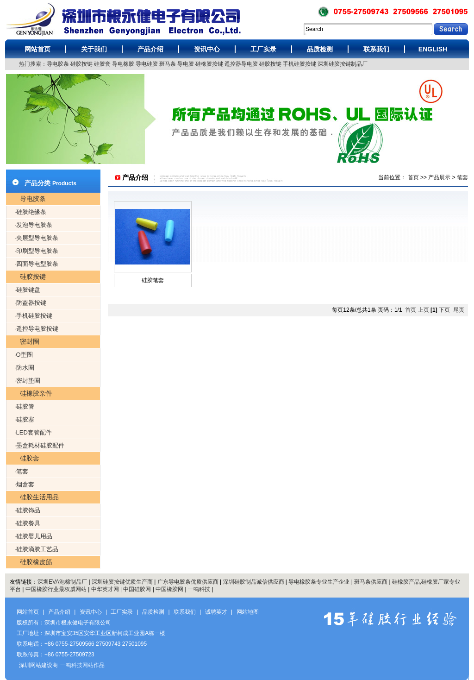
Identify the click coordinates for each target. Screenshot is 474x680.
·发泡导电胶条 (33, 224)
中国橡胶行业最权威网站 (56, 589)
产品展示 (439, 177)
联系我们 (376, 49)
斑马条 (167, 64)
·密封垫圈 (27, 380)
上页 (423, 310)
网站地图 (248, 612)
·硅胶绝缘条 (30, 211)
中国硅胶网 (137, 589)
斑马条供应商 (370, 582)
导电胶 (185, 64)
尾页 (458, 310)
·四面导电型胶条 (36, 263)
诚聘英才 (216, 612)
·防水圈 (24, 367)
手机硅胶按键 (299, 64)
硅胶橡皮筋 (36, 562)
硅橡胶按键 (209, 64)
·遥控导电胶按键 (36, 328)
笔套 (462, 177)
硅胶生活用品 (39, 497)
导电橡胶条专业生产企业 (318, 582)
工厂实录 (263, 49)
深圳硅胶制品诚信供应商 (253, 582)
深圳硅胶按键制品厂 (343, 64)
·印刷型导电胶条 (36, 250)
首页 (413, 177)
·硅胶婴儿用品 (33, 536)
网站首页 (37, 49)
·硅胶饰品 (27, 510)
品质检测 (320, 49)
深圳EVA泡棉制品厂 (62, 582)
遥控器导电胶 (241, 64)
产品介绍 (150, 49)
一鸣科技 (199, 589)
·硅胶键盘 (27, 289)
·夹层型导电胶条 (36, 237)
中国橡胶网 (169, 589)
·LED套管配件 (33, 432)
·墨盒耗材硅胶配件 (39, 445)
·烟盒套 (24, 484)
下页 (444, 310)
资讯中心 (207, 49)
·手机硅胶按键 (33, 315)
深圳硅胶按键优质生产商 (122, 582)
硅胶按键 (81, 64)
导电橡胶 (123, 64)
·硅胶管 (24, 406)
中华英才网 (105, 589)
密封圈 (29, 341)
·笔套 (21, 471)
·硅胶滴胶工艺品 (36, 549)
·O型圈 (23, 354)
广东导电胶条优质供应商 (187, 582)
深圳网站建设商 (38, 665)
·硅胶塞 (24, 419)
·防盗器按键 (30, 302)
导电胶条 (58, 64)
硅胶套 (102, 64)
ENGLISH (432, 49)
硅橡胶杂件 (36, 393)
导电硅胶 (147, 64)
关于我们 (94, 49)
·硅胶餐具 (27, 523)
